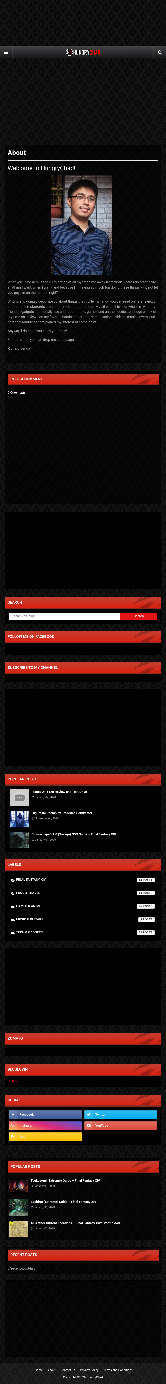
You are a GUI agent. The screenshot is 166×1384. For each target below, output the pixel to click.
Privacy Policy (89, 1370)
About (52, 1370)
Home (39, 1370)
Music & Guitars (85, 919)
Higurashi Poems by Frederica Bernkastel (62, 813)
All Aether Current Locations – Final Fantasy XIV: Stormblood (75, 1223)
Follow (13, 1081)
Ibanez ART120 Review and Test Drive (59, 792)
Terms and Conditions (118, 1370)
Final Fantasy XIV (85, 880)
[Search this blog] (64, 616)
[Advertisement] (83, 102)
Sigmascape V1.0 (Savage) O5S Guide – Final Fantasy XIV (74, 834)
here (78, 340)
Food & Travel (85, 893)
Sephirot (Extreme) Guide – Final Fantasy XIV (63, 1202)
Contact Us (67, 1370)
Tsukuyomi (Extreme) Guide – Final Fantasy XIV (65, 1180)
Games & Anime (85, 906)
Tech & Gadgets (85, 932)
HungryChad (94, 1377)
